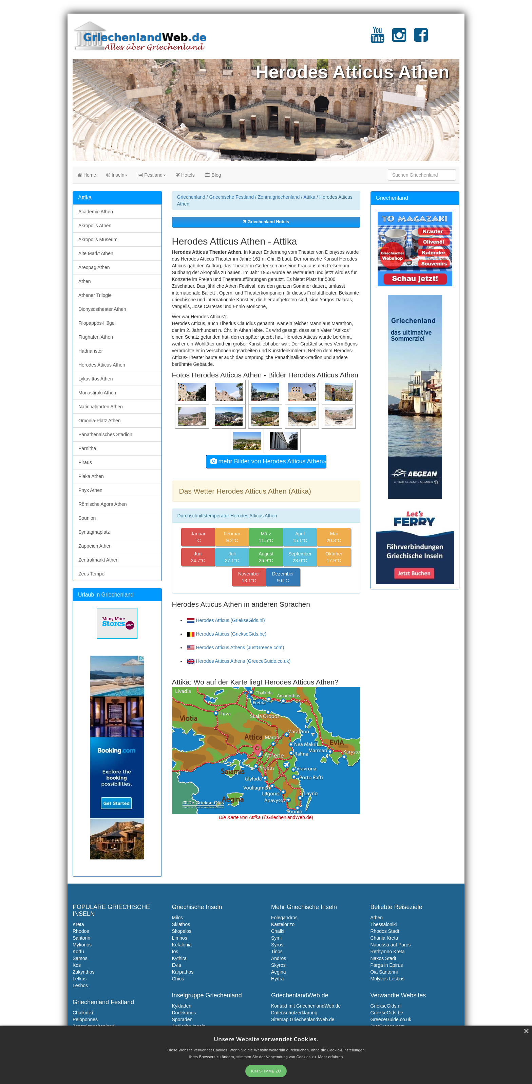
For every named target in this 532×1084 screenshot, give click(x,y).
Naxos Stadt (383, 958)
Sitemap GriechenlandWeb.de (303, 1019)
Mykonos (82, 944)
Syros (277, 944)
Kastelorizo (282, 924)
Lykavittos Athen (95, 378)
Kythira (179, 958)
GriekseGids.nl (386, 1006)
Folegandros (284, 917)
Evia (176, 965)
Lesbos (80, 985)
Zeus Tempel (92, 573)
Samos (80, 958)
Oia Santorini (384, 972)
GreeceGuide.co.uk (391, 1019)
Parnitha (87, 448)
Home (87, 175)
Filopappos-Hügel (97, 323)
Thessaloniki (383, 924)
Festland (152, 175)
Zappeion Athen (95, 546)
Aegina (278, 972)
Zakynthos (84, 972)
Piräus (85, 462)
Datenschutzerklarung (294, 1012)
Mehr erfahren (330, 1057)
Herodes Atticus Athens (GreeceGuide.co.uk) (239, 661)
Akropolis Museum (97, 239)
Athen (84, 281)
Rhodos (81, 931)
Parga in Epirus (386, 965)
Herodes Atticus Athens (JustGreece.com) (235, 647)
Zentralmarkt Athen (98, 560)
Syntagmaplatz (94, 532)
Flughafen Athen (95, 337)
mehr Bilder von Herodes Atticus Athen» (268, 461)
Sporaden (182, 1019)
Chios (178, 978)
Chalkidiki (83, 1012)
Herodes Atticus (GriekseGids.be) (227, 634)
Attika (309, 197)
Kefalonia (182, 944)
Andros (278, 958)
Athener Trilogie (95, 295)
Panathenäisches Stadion (105, 434)
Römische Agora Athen (102, 504)
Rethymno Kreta (387, 951)
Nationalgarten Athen (100, 406)
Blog (213, 175)
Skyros (278, 965)
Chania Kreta (384, 938)
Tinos (277, 951)
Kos (77, 965)
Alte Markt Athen (95, 253)
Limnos (179, 938)
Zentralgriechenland (279, 197)
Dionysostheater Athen (102, 309)
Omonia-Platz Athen (99, 420)
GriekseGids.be (386, 1012)
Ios (175, 951)
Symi (276, 938)
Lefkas (80, 978)
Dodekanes (184, 1012)
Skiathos (181, 924)
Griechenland (191, 197)
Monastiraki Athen (97, 392)
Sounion (87, 518)
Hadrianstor (90, 351)
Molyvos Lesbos (387, 978)
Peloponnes (85, 1019)
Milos (177, 917)
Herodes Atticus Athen (101, 365)
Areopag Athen (94, 267)
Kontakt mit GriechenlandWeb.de (306, 1006)
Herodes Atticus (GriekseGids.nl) (226, 620)
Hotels (185, 175)
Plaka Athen (91, 476)
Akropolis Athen (94, 225)
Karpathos (183, 972)
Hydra (277, 978)
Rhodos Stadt (384, 931)
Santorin (81, 938)
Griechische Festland (231, 197)
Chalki (277, 931)
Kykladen (182, 1006)
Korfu (78, 951)
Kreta (78, 924)
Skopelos (182, 931)
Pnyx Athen (90, 490)
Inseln (117, 175)
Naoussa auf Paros (390, 944)
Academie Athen (95, 211)
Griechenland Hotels (266, 221)
